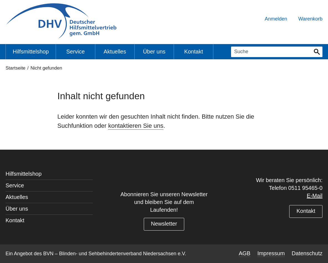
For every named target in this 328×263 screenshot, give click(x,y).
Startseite (15, 68)
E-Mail (314, 196)
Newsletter (164, 224)
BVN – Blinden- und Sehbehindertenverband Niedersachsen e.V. (114, 253)
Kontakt (305, 211)
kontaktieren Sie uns (135, 125)
